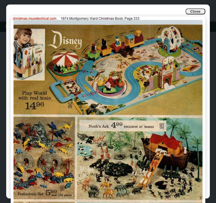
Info (9, 27)
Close (195, 11)
